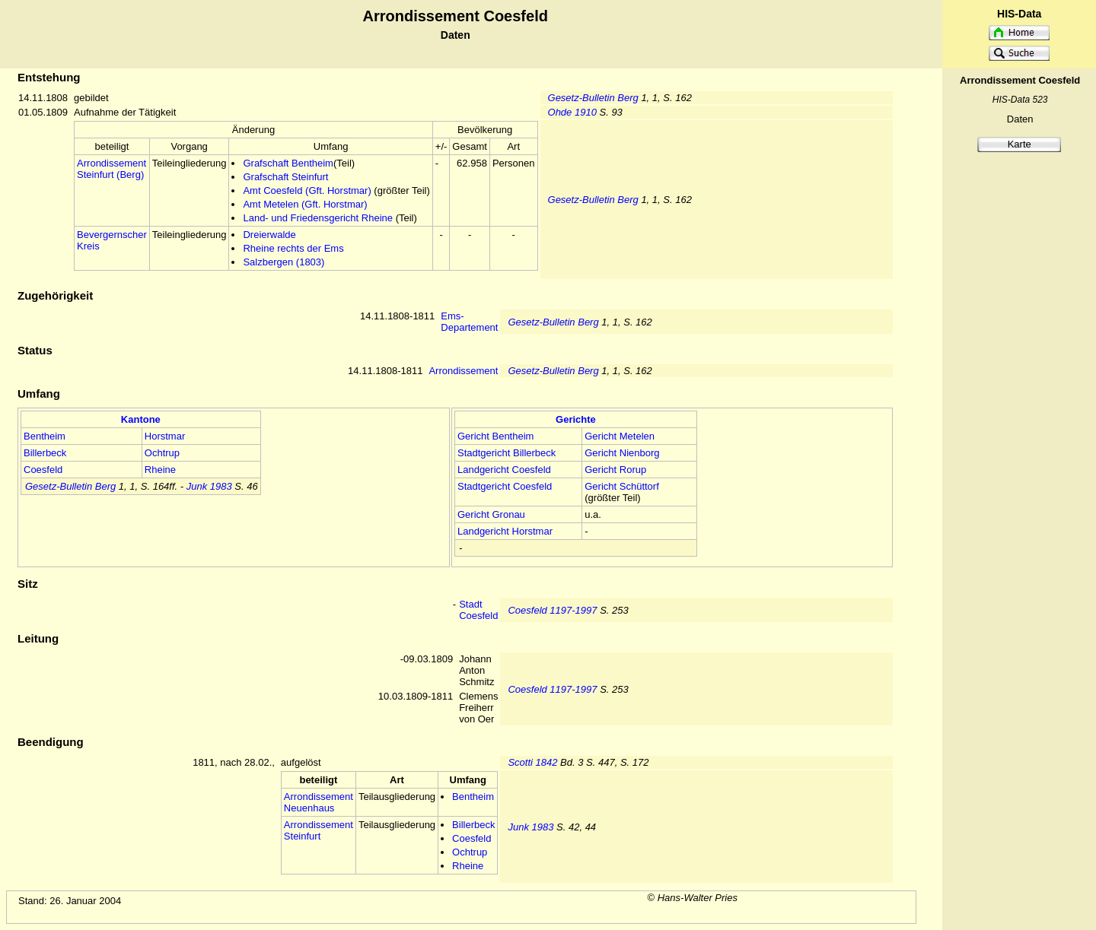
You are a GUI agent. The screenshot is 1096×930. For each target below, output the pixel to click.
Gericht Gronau (491, 514)
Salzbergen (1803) (283, 262)
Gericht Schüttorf (622, 486)
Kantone (141, 419)
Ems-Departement (469, 321)
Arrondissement (463, 370)
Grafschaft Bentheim (288, 163)
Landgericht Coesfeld (504, 469)
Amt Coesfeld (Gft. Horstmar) (307, 190)
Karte (1019, 144)
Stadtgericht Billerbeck (506, 453)
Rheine (160, 469)
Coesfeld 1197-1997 (552, 610)
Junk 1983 (209, 486)
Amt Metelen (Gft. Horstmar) (305, 204)
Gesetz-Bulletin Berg (593, 97)
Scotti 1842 (532, 762)
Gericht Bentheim (495, 436)
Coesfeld (43, 469)
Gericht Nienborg (622, 453)
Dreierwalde (269, 234)
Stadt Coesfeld (478, 609)
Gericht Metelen (620, 436)
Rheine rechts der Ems (293, 248)
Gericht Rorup (615, 469)
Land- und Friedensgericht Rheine (318, 218)
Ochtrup (162, 453)
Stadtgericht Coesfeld (504, 486)
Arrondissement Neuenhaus (318, 802)
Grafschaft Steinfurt (285, 177)
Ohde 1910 (572, 112)
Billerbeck (45, 453)
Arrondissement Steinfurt (318, 830)
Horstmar (165, 436)
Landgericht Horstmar (505, 531)
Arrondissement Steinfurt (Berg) (111, 168)
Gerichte (576, 419)
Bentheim (44, 436)
